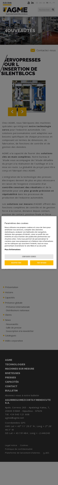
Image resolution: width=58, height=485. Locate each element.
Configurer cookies (29, 256)
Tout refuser (41, 263)
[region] (29, 242)
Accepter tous (16, 263)
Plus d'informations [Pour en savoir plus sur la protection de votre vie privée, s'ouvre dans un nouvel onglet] (12, 249)
